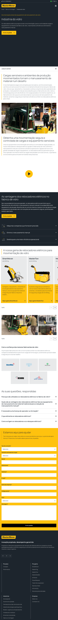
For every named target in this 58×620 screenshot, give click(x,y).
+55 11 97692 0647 (7, 1)
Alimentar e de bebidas (9, 615)
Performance (6, 569)
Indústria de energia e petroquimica (12, 607)
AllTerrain (34, 577)
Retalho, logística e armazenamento (12, 610)
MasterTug (35, 569)
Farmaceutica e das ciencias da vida (12, 604)
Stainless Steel (36, 586)
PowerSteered (36, 580)
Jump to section (29, 69)
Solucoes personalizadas (38, 591)
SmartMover (35, 566)
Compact (5, 566)
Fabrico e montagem (8, 618)
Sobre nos (34, 599)
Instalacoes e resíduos (9, 612)
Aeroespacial (6, 599)
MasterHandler (36, 575)
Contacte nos (35, 601)
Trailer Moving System (38, 583)
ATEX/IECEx (35, 588)
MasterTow (35, 572)
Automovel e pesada (8, 601)
